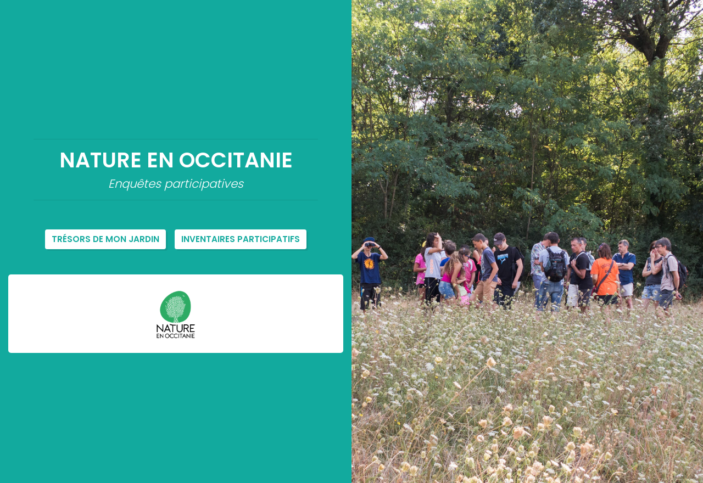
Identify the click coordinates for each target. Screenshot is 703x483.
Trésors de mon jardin (105, 239)
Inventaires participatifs (240, 239)
